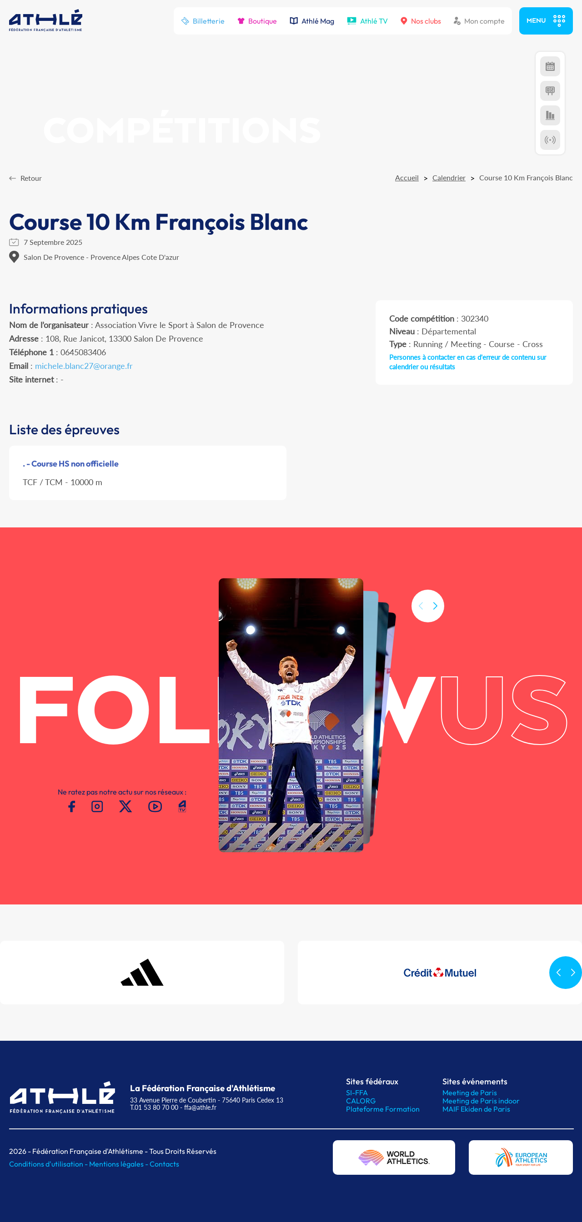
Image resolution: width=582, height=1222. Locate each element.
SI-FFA (357, 1092)
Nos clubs (421, 21)
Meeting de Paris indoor (481, 1100)
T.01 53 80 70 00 (154, 1107)
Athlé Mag (312, 21)
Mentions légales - (119, 1163)
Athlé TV (367, 21)
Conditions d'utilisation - (49, 1163)
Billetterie (203, 21)
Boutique (257, 21)
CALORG (361, 1100)
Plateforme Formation (383, 1108)
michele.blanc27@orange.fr (84, 366)
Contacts (164, 1163)
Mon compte (479, 21)
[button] (435, 621)
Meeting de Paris (469, 1092)
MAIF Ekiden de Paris (476, 1108)
